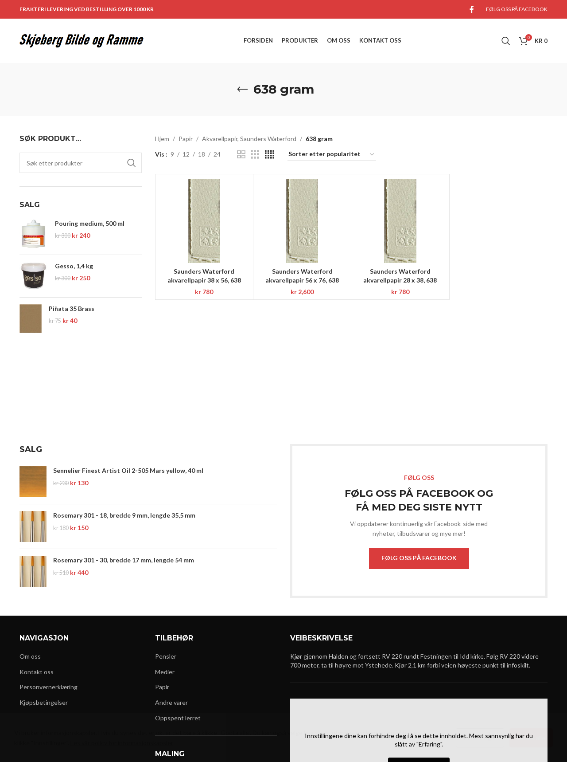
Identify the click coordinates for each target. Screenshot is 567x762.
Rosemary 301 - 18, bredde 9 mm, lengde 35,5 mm (124, 515)
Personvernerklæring (48, 687)
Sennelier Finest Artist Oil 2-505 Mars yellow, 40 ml (128, 470)
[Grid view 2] (241, 154)
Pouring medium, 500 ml (89, 223)
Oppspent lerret (178, 718)
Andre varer (171, 702)
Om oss (30, 656)
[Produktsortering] (331, 154)
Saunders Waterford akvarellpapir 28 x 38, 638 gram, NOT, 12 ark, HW (400, 279)
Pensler (165, 656)
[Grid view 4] (269, 154)
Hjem (162, 138)
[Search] (506, 41)
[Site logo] (81, 40)
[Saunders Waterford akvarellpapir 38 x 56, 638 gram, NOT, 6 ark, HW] (204, 221)
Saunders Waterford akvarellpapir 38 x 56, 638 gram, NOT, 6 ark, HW (204, 279)
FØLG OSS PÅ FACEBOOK (419, 558)
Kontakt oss (36, 672)
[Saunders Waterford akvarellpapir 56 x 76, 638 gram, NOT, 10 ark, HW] (302, 221)
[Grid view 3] (255, 154)
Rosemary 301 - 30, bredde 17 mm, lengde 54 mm (123, 560)
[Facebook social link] (471, 9)
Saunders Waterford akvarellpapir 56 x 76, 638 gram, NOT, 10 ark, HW (302, 279)
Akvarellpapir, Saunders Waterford (249, 138)
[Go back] (242, 89)
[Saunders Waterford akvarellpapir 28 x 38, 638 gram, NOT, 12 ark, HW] (400, 221)
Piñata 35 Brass (71, 308)
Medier (165, 672)
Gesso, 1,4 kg (74, 266)
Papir (186, 138)
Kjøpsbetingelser (43, 702)
